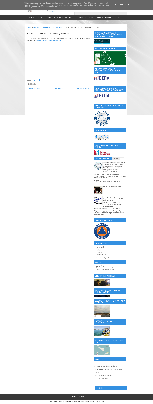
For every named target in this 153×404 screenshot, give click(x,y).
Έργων (98, 250)
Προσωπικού (100, 247)
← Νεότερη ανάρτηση (33, 88)
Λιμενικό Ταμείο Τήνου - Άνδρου (105, 268)
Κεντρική (30, 18)
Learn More (118, 5)
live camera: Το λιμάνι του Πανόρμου (105, 366)
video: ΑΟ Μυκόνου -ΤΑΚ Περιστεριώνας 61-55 (49, 34)
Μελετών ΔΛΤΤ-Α (101, 256)
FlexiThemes (58, 401)
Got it (127, 5)
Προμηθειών (99, 252)
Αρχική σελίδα (59, 88)
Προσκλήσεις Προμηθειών (104, 258)
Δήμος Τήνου (100, 266)
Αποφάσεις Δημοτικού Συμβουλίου (59, 17)
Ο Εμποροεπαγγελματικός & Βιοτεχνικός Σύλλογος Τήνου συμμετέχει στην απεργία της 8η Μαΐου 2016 (109, 212)
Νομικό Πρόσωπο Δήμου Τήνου (105, 269)
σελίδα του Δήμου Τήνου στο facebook (49, 40)
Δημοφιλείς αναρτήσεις (103, 158)
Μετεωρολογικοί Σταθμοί (85, 17)
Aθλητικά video (57, 27)
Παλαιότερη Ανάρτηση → (85, 88)
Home (30, 27)
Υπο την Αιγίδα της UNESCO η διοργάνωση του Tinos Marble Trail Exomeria (113, 198)
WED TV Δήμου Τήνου (101, 378)
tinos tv (96, 372)
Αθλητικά (36, 27)
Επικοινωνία (36, 22)
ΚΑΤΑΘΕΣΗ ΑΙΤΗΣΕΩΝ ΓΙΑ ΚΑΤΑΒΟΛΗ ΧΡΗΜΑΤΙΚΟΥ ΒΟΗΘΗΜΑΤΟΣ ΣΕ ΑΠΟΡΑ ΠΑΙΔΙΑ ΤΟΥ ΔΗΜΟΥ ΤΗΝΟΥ (110, 176)
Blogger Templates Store (97, 401)
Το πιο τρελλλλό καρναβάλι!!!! (113, 186)
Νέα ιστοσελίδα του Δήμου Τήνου (114, 162)
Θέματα (116, 158)
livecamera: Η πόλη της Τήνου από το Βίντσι (108, 369)
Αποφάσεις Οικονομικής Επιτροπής (109, 18)
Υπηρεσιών (99, 249)
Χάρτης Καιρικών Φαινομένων (103, 375)
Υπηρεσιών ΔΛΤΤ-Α (102, 254)
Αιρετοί (41, 17)
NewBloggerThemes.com (81, 401)
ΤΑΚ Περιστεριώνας (46, 27)
